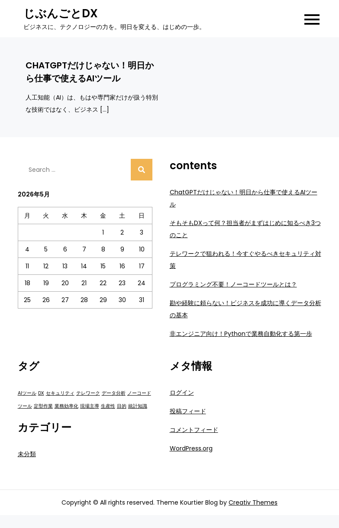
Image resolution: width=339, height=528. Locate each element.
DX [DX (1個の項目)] (41, 393)
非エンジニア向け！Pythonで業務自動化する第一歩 (241, 333)
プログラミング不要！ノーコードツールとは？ (233, 284)
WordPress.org (191, 448)
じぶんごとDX (60, 13)
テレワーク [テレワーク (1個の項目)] (88, 393)
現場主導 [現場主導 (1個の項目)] (89, 406)
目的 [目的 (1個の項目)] (121, 406)
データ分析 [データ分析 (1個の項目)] (114, 393)
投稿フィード (188, 411)
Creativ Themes (253, 502)
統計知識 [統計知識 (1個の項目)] (137, 406)
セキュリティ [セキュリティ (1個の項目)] (60, 393)
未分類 (27, 454)
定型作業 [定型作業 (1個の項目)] (43, 406)
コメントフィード (194, 429)
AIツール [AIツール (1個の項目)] (27, 393)
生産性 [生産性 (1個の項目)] (108, 406)
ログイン (182, 392)
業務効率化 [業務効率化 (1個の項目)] (66, 406)
